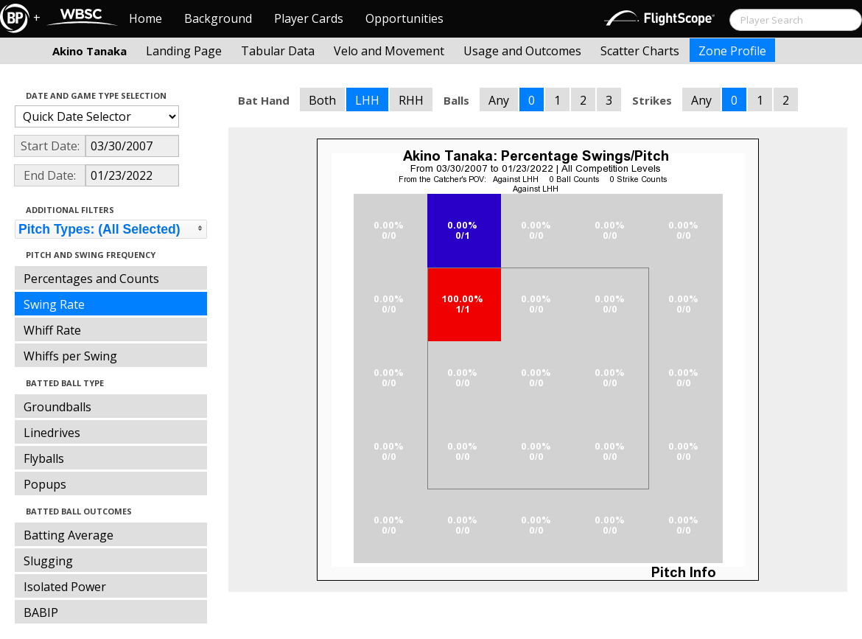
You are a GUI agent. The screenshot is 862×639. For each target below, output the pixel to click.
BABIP (41, 612)
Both (322, 100)
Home (145, 18)
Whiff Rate (52, 330)
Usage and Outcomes (522, 51)
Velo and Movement (389, 51)
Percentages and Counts (91, 278)
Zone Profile (732, 51)
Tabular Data (278, 51)
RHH (411, 100)
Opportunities (404, 18)
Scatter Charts (639, 51)
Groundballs (57, 407)
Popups (45, 484)
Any (498, 100)
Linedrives (52, 433)
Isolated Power (65, 587)
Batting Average (68, 535)
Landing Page (184, 51)
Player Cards (308, 18)
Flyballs (44, 458)
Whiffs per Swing (70, 356)
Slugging (48, 561)
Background (218, 18)
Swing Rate (54, 304)
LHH (367, 100)
